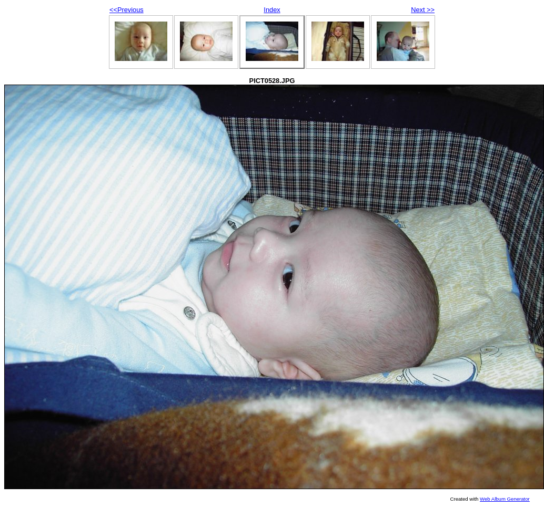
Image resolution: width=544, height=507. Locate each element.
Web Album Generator (505, 499)
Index (272, 10)
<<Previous (126, 10)
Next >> (423, 10)
